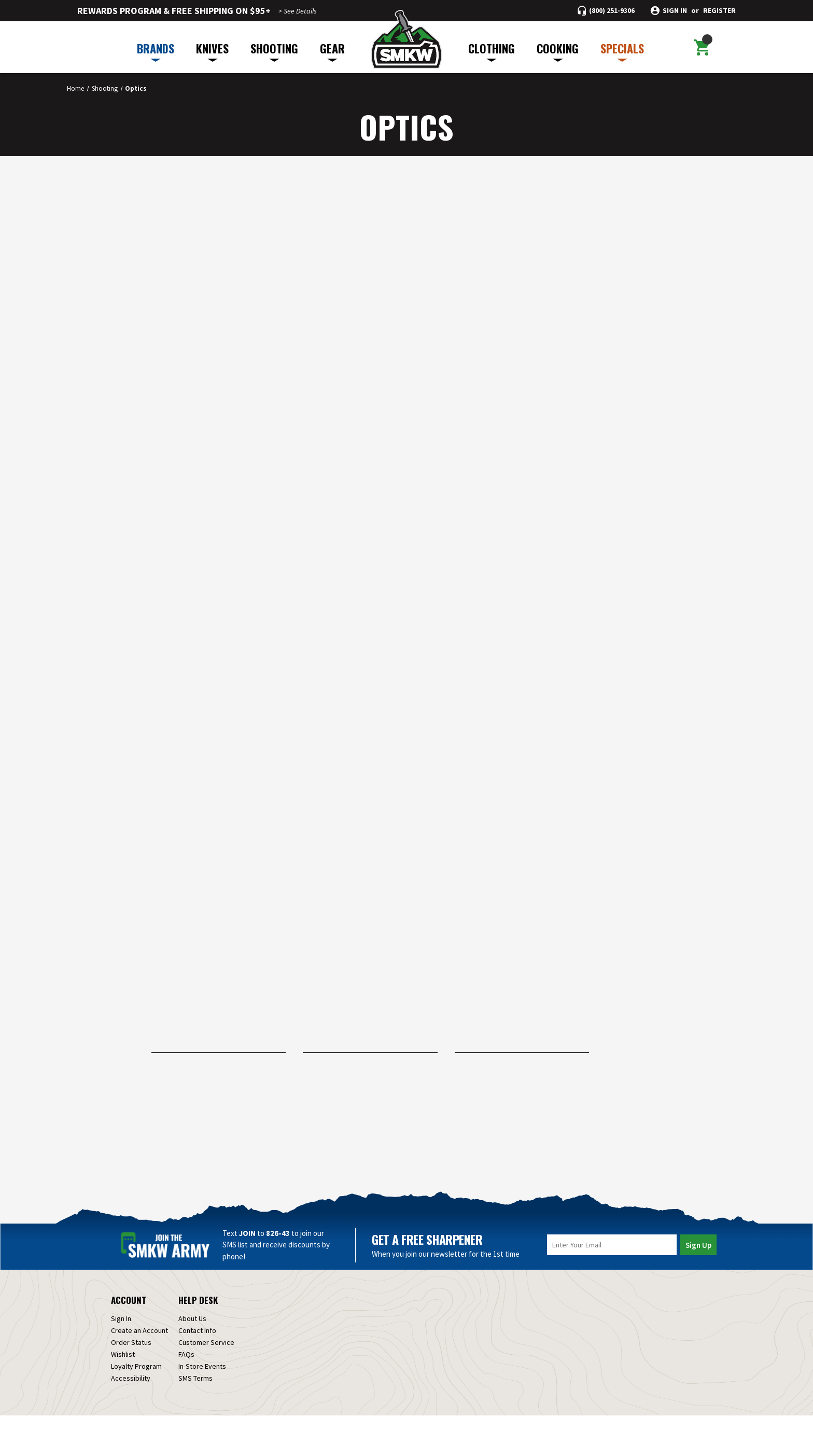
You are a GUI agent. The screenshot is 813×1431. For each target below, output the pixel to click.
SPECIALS (622, 51)
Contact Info (197, 1346)
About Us (192, 1334)
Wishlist (123, 1369)
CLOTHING (491, 51)
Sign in (675, 11)
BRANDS (155, 51)
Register (719, 11)
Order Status (131, 1358)
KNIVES (212, 51)
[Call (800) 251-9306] (606, 11)
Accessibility (130, 1393)
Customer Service (206, 1358)
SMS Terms (195, 1393)
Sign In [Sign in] (121, 1334)
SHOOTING (274, 51)
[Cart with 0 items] (701, 47)
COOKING (558, 51)
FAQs (186, 1369)
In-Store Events (202, 1381)
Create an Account (139, 1346)
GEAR (332, 51)
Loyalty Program (136, 1381)
